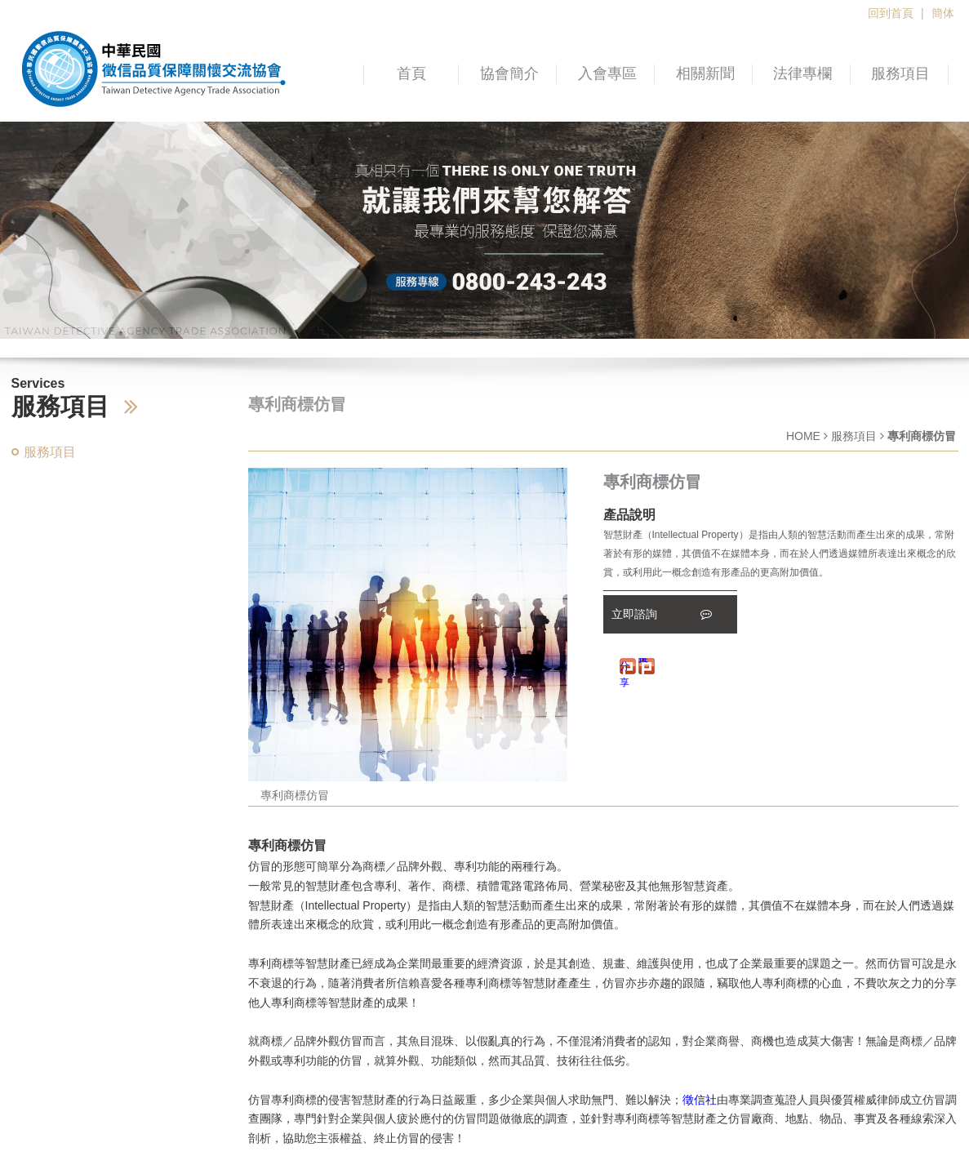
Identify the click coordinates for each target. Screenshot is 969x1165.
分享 (624, 667)
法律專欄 (802, 73)
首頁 (411, 73)
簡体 (942, 13)
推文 (643, 661)
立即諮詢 (662, 613)
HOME (803, 435)
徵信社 (699, 1099)
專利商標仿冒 (294, 795)
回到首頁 (890, 13)
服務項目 (900, 73)
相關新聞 (705, 73)
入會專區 (607, 73)
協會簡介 (509, 73)
